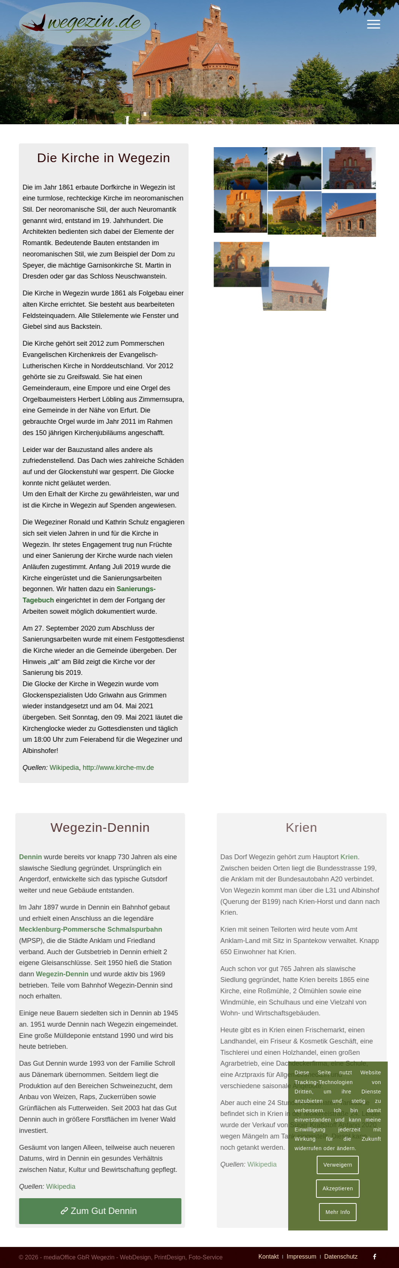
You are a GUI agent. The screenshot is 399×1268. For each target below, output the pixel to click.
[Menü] (371, 24)
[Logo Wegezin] (84, 24)
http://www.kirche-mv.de (119, 767)
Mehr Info (338, 1212)
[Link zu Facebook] (374, 1256)
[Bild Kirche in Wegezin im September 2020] (240, 169)
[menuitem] (371, 24)
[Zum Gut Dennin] (94, 1211)
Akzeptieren (337, 1188)
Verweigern (337, 1165)
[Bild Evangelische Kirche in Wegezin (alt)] (294, 169)
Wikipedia (65, 767)
